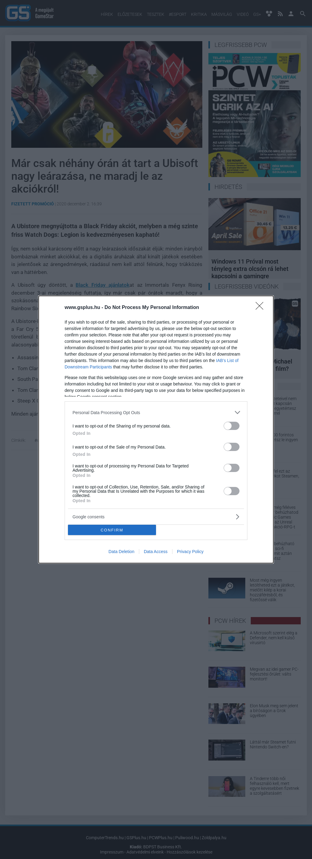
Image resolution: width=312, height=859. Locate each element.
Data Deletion (121, 551)
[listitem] (156, 412)
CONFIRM (112, 530)
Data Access (156, 551)
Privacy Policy (190, 551)
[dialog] (156, 429)
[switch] (231, 426)
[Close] (261, 308)
